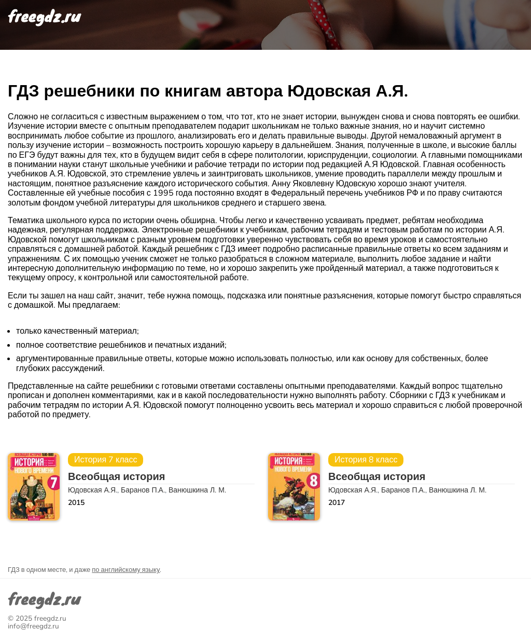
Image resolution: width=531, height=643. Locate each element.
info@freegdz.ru (33, 626)
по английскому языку (126, 569)
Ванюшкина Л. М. (197, 490)
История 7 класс (105, 460)
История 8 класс (365, 460)
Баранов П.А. (143, 490)
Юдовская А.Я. (92, 490)
